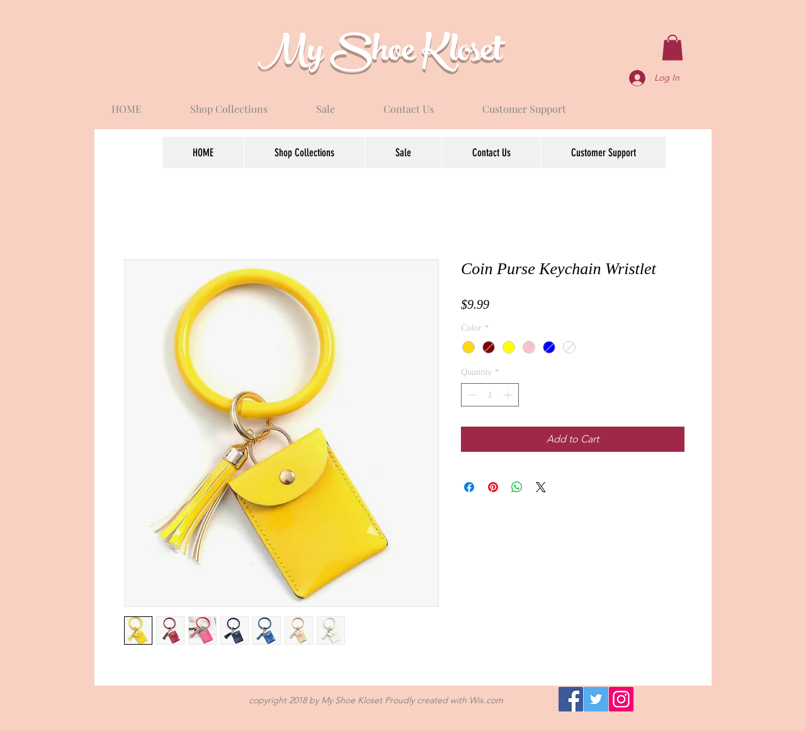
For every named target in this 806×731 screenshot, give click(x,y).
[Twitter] (596, 699)
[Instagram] (621, 699)
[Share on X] (540, 487)
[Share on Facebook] (469, 487)
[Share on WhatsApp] (517, 487)
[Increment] (509, 395)
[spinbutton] (490, 395)
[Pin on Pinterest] (493, 487)
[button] (672, 47)
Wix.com (486, 700)
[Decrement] (471, 395)
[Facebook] (571, 699)
